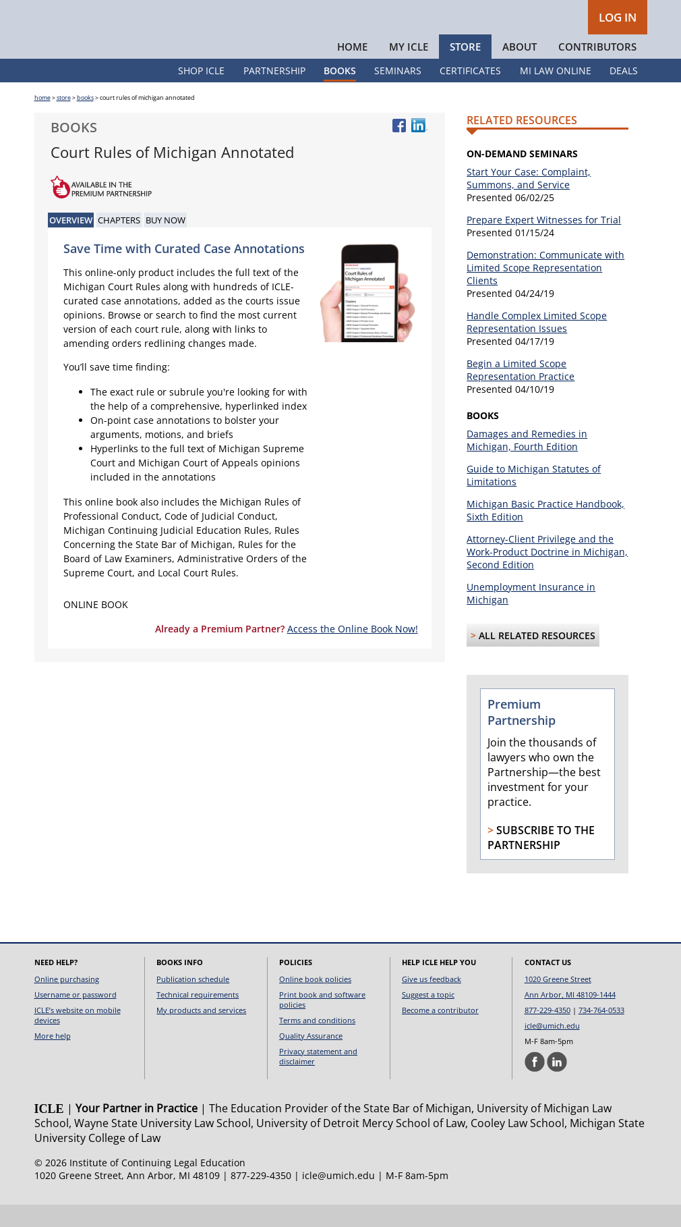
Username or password (75, 1017)
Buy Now (165, 242)
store (64, 119)
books (85, 119)
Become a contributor (440, 1032)
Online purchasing (66, 1001)
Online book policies (315, 1001)
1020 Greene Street (558, 1001)
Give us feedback (431, 1001)
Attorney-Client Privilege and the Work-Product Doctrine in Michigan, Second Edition (547, 574)
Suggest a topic (428, 1017)
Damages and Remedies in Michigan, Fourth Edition (527, 462)
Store (465, 69)
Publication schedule (192, 1001)
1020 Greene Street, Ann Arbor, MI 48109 (127, 1197)
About (519, 69)
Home (352, 69)
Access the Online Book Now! (352, 651)
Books (340, 92)
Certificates (470, 92)
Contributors (597, 69)
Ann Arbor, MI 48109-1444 (570, 1017)
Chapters (119, 242)
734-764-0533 (601, 1032)
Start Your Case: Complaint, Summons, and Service (529, 200)
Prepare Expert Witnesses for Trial (544, 242)
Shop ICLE (201, 92)
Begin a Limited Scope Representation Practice (520, 392)
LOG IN (617, 17)
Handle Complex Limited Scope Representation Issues (537, 344)
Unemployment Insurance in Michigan (531, 615)
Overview (70, 242)
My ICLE (408, 69)
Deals (624, 92)
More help (52, 1058)
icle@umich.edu (552, 1048)
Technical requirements (197, 1017)
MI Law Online (555, 92)
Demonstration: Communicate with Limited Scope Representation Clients (545, 290)
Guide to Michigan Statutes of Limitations (534, 497)
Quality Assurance (311, 1058)
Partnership (274, 92)
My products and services (201, 1032)
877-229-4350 (547, 1032)
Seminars (397, 92)
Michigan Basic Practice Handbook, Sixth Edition (545, 532)
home (42, 119)
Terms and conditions (317, 1042)
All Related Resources (537, 657)
